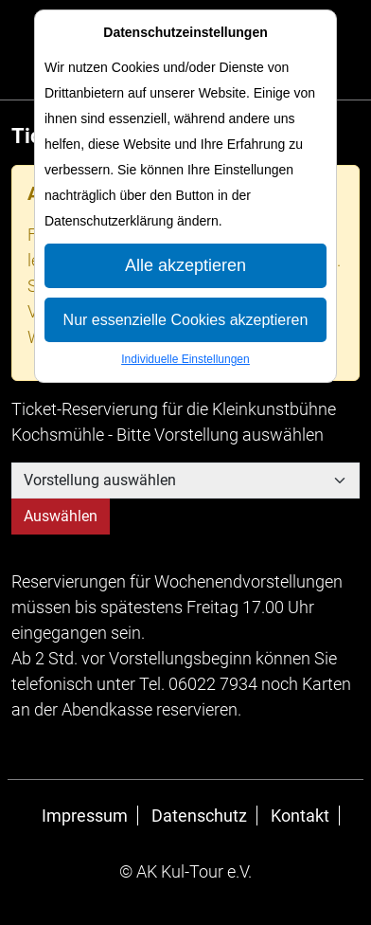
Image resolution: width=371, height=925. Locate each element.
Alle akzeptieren (185, 265)
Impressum (85, 815)
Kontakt (300, 815)
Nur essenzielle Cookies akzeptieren (186, 320)
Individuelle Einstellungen (185, 359)
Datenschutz (199, 815)
